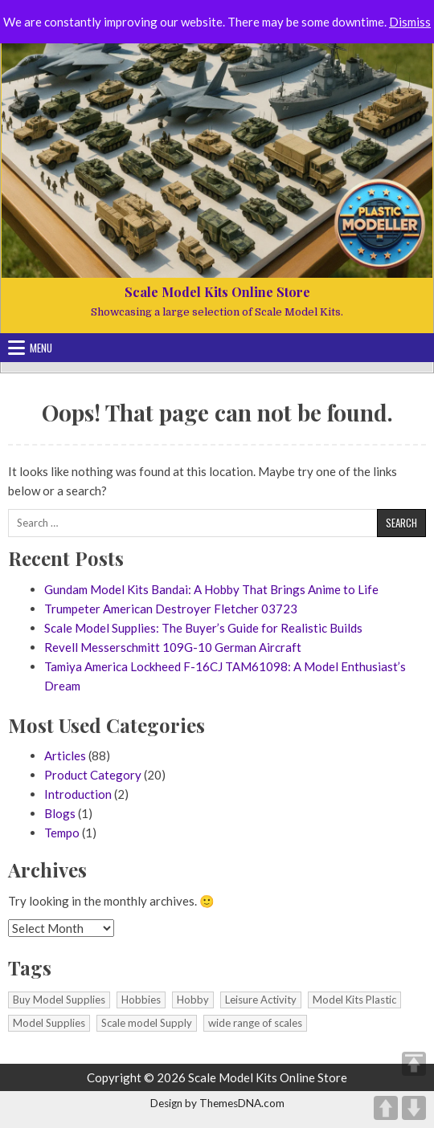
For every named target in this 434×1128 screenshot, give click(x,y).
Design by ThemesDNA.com (217, 1103)
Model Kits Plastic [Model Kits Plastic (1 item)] (354, 999)
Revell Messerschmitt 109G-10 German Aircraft (172, 647)
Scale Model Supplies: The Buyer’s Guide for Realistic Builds (203, 628)
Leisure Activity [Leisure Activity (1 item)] (261, 999)
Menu (41, 348)
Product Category (92, 775)
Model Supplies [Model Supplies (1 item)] (49, 1022)
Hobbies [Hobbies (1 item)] (141, 999)
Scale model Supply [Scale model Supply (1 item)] (146, 1022)
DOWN (414, 1108)
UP (386, 1108)
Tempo (62, 832)
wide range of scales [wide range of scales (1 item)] (255, 1022)
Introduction (78, 794)
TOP (414, 1064)
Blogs (60, 813)
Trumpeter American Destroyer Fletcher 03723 (170, 608)
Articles (65, 755)
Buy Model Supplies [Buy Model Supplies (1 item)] (59, 999)
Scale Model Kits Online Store (217, 291)
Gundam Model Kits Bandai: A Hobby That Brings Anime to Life (211, 589)
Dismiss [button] (410, 21)
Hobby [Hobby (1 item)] (193, 999)
